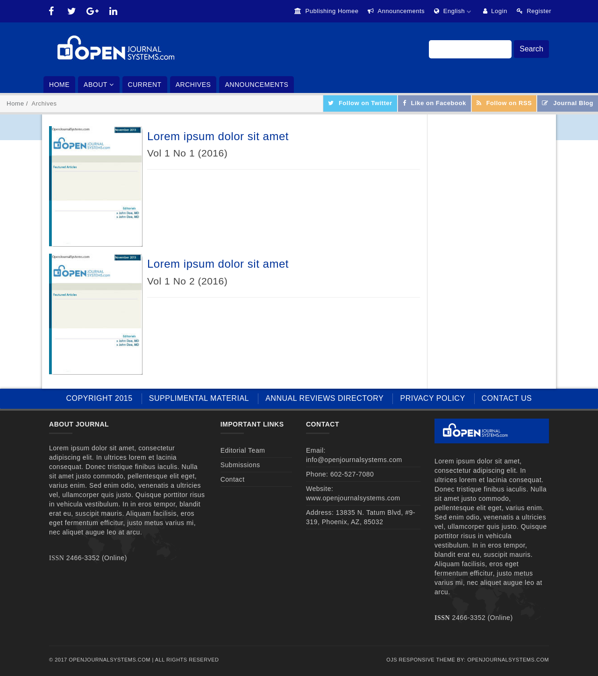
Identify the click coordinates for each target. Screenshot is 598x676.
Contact (233, 479)
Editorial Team (243, 450)
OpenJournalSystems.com (508, 659)
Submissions (240, 465)
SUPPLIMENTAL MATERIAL (199, 398)
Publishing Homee (326, 10)
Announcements (396, 10)
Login (495, 10)
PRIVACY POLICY (432, 398)
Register (534, 10)
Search (531, 49)
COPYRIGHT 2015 (99, 398)
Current (145, 84)
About (99, 84)
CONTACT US (507, 398)
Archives (193, 84)
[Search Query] (470, 49)
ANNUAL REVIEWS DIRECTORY (324, 398)
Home (59, 84)
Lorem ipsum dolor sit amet (218, 136)
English (454, 10)
